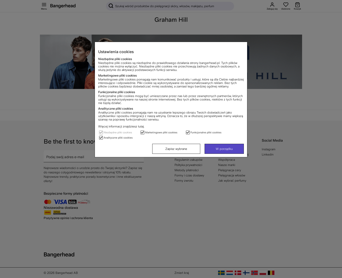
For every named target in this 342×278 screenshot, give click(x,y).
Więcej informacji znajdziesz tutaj (121, 126)
